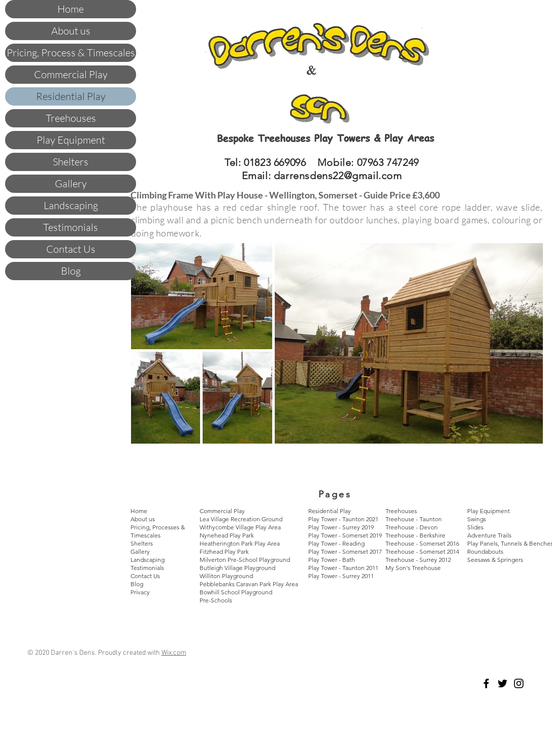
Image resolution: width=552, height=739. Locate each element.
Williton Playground (227, 576)
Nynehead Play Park (227, 535)
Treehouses (71, 118)
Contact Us (70, 249)
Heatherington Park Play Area (240, 543)
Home (70, 9)
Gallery (71, 183)
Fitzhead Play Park (224, 551)
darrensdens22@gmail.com (338, 176)
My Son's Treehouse (413, 568)
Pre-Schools (216, 600)
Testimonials (70, 227)
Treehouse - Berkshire (415, 535)
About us (70, 30)
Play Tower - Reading (336, 543)
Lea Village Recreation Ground (241, 519)
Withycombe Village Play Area (240, 527)
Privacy (140, 592)
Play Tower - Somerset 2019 (345, 535)
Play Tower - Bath (331, 559)
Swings (476, 519)
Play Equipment (71, 139)
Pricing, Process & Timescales (71, 52)
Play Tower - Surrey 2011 (341, 576)
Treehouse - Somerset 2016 (422, 543)
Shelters (70, 161)
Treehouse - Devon (411, 527)
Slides (475, 527)
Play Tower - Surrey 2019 (341, 527)
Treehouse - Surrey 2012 (418, 559)
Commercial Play (71, 74)
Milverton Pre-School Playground (245, 559)
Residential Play (71, 96)
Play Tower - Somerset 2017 (345, 551)
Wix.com (173, 653)
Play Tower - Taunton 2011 (343, 568)
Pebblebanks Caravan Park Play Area (249, 584)
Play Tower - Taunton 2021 (343, 519)
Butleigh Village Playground (237, 568)
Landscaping (71, 205)
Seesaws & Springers (495, 559)
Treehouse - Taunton (413, 519)
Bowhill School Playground (236, 592)
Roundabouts (485, 551)
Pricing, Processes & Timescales (158, 531)
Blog (71, 270)
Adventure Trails (489, 535)
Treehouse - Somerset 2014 (422, 551)
